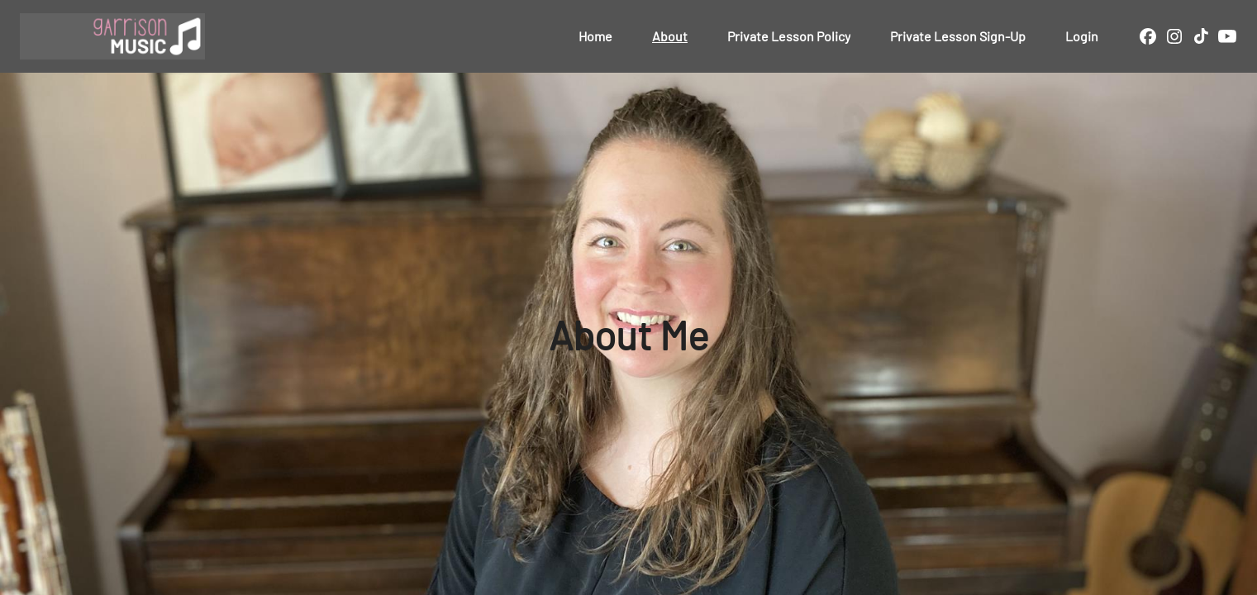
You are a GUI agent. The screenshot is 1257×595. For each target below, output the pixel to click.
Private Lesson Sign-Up (958, 36)
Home (595, 36)
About (670, 36)
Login (1081, 36)
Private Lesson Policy (788, 36)
